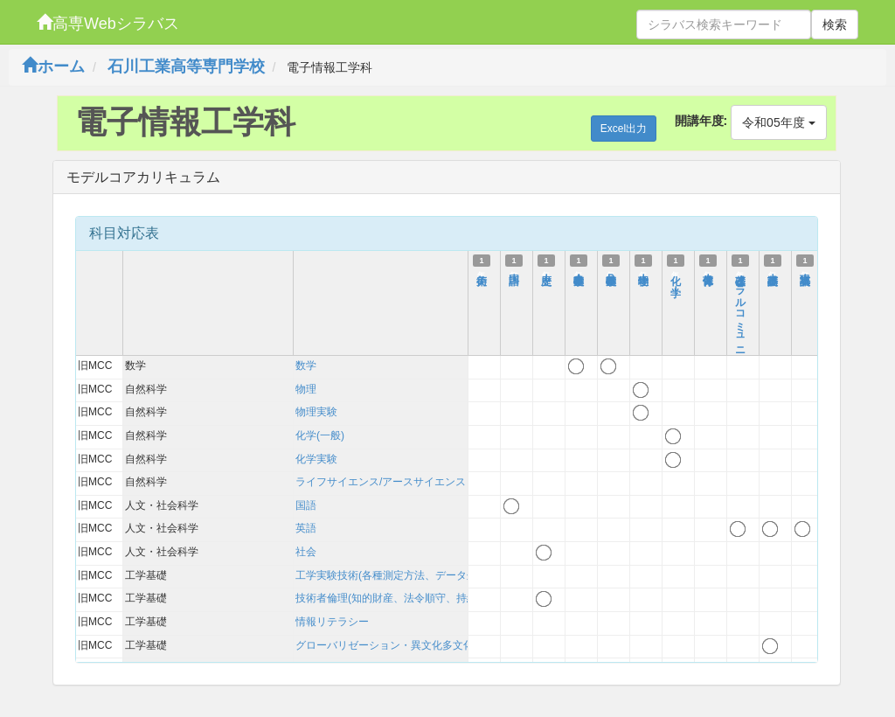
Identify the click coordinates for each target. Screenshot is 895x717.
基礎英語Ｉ (773, 272)
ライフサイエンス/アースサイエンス (380, 482)
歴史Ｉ (546, 272)
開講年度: (701, 121)
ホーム (53, 66)
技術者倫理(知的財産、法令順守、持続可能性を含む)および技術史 (451, 598)
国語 (305, 505)
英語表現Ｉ (805, 272)
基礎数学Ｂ (611, 272)
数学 (305, 365)
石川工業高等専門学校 (186, 66)
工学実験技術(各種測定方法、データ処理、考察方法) (419, 575)
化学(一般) (319, 435)
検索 (834, 24)
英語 (305, 528)
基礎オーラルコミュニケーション (740, 334)
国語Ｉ (514, 272)
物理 (305, 389)
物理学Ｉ (643, 272)
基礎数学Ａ (578, 272)
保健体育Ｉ (708, 272)
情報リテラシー (332, 622)
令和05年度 (778, 122)
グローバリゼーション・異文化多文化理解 (395, 645)
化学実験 (316, 459)
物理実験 (316, 412)
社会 (305, 552)
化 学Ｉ (676, 278)
